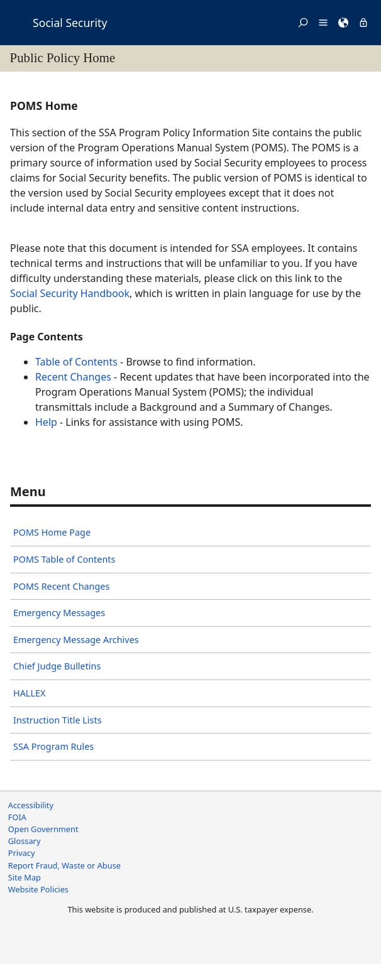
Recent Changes (73, 377)
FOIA (17, 817)
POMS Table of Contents (64, 559)
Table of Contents (76, 362)
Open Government (43, 829)
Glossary (24, 841)
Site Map (24, 877)
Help (46, 422)
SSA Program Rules (53, 746)
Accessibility (30, 805)
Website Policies (38, 889)
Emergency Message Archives (76, 640)
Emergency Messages (59, 613)
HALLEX (29, 693)
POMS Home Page (52, 532)
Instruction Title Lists (57, 720)
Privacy (21, 852)
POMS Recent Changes (61, 586)
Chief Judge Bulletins (57, 666)
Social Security (70, 22)
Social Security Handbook (70, 293)
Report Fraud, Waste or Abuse (64, 865)
